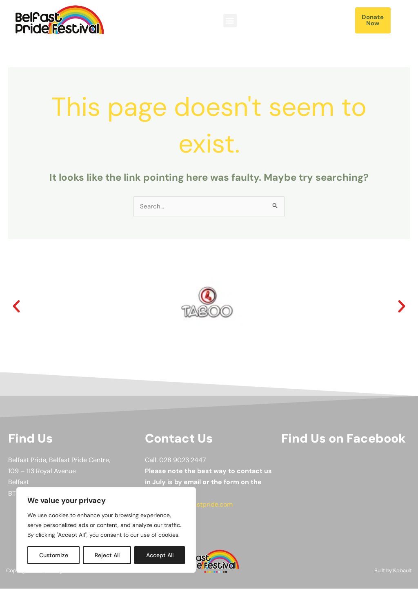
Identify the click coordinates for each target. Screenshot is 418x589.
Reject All (107, 555)
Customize (53, 555)
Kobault (402, 570)
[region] (106, 530)
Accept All (159, 555)
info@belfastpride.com (198, 504)
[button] (230, 20)
